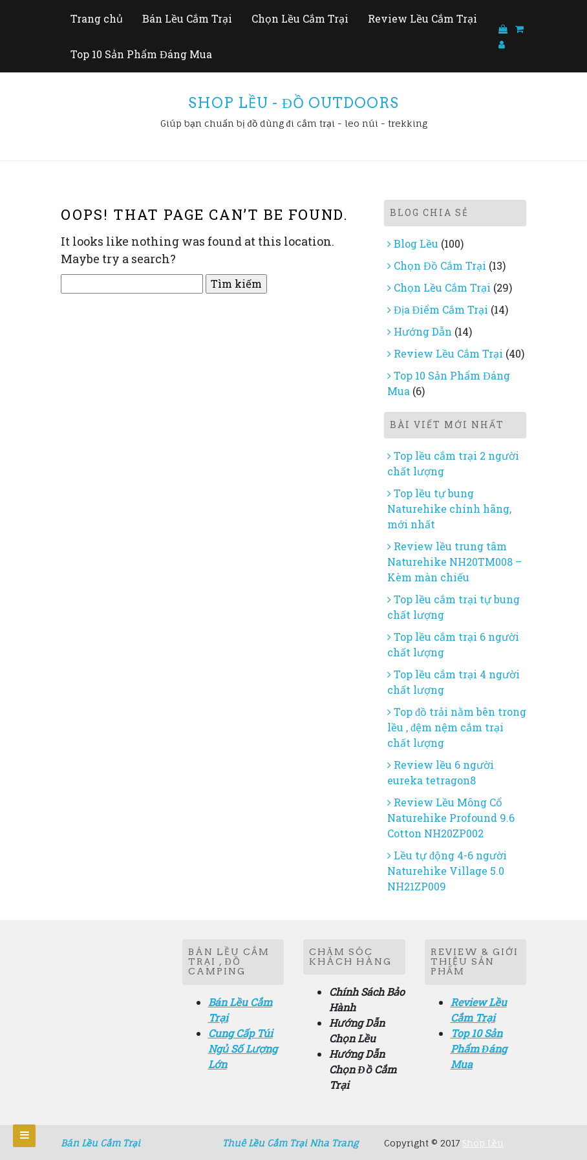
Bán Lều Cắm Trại (187, 18)
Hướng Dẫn (423, 331)
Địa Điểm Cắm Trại (441, 309)
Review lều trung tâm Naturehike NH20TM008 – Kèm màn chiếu (454, 561)
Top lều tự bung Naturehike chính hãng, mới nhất (449, 508)
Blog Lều (416, 243)
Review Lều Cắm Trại (422, 18)
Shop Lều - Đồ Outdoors (293, 102)
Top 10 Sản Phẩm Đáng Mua (141, 54)
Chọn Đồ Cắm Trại (440, 265)
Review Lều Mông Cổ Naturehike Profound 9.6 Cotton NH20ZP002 (451, 817)
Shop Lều (483, 1142)
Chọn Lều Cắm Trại (299, 18)
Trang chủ (96, 18)
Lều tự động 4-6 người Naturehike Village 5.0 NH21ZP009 (447, 870)
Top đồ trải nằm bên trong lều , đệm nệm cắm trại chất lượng (456, 727)
